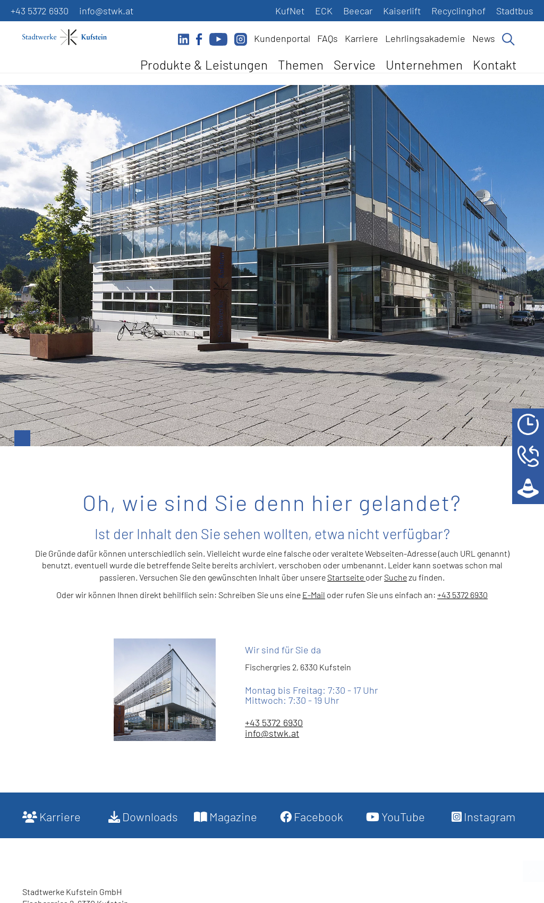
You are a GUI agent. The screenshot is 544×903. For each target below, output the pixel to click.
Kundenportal (282, 38)
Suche (395, 577)
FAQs (327, 38)
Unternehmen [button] (424, 64)
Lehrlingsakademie (425, 38)
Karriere (361, 38)
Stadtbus (514, 10)
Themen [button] (301, 64)
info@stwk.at (106, 10)
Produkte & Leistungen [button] (204, 64)
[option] (272, 265)
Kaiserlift (402, 10)
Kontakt (495, 64)
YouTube (395, 816)
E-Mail (313, 595)
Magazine (225, 816)
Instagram (483, 816)
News (483, 38)
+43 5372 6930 (40, 10)
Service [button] (355, 64)
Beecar (357, 10)
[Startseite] (70, 37)
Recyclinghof (458, 10)
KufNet (289, 10)
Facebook (311, 816)
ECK (324, 10)
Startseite (346, 577)
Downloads (143, 816)
